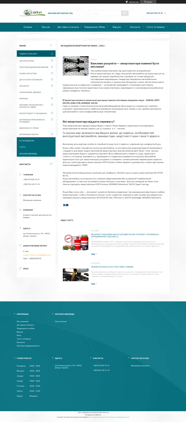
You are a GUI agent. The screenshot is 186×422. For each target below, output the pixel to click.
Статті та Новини (155, 26)
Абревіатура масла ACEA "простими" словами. (112, 267)
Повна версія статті (94, 254)
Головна (28, 26)
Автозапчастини (26, 61)
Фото (19, 335)
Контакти (135, 26)
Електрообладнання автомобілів (33, 67)
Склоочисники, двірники (30, 92)
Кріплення (23, 99)
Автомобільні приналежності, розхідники (32, 121)
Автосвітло (24, 86)
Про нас (46, 26)
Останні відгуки (26, 141)
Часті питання (61, 321)
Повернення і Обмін (94, 26)
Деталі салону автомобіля (30, 80)
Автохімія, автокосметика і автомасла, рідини (31, 106)
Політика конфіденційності (28, 346)
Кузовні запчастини (28, 73)
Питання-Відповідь (28, 154)
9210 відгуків (134, 2)
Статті (22, 147)
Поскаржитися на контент (98, 417)
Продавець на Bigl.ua (93, 415)
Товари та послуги (28, 54)
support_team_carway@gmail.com (37, 255)
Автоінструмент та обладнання (33, 113)
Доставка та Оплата (25, 325)
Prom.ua (106, 412)
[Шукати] (125, 13)
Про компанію (23, 321)
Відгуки (117, 26)
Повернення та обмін (26, 328)
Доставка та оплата (68, 26)
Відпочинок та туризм (29, 128)
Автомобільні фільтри (28, 134)
